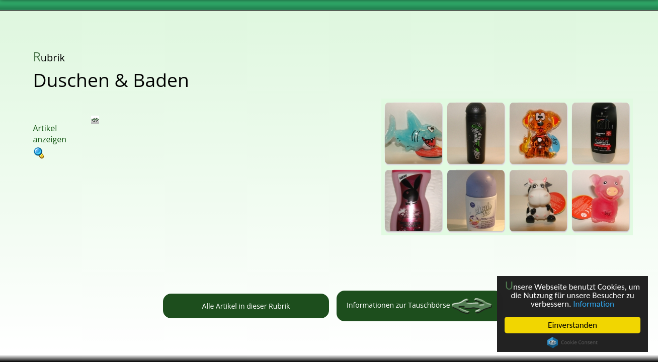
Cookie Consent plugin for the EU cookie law (572, 342)
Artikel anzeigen (49, 141)
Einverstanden (572, 325)
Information (593, 304)
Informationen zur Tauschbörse (419, 306)
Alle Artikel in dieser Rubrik (246, 306)
